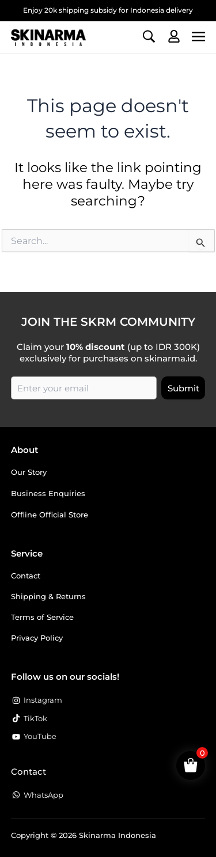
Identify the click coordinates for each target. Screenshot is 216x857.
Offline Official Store (49, 514)
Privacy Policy (37, 637)
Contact (25, 575)
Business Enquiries (48, 493)
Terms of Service (42, 617)
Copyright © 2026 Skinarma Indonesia (83, 835)
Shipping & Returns (48, 596)
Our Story (29, 472)
